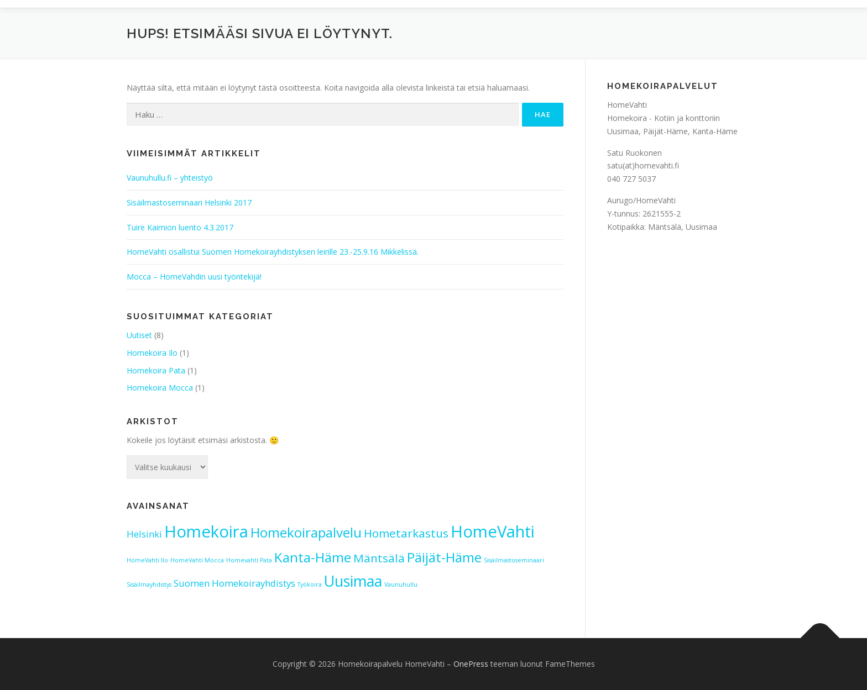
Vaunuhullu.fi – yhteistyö (170, 177)
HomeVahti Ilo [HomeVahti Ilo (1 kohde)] (147, 560)
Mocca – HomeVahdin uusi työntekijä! (194, 276)
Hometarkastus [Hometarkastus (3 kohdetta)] (406, 533)
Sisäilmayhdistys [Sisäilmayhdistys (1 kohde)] (149, 584)
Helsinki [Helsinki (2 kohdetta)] (144, 534)
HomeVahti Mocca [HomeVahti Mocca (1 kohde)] (197, 560)
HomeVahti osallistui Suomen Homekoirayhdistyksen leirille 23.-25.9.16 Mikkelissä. (273, 251)
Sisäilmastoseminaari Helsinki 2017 (189, 202)
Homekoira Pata (156, 370)
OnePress (470, 664)
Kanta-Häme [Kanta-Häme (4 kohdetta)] (312, 557)
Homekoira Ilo (152, 352)
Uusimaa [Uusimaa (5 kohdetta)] (353, 581)
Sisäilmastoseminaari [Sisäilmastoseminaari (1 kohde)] (514, 560)
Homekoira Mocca (160, 387)
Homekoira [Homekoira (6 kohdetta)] (206, 531)
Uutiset (139, 335)
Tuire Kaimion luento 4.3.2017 (180, 227)
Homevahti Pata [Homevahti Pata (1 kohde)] (249, 560)
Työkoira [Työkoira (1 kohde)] (309, 584)
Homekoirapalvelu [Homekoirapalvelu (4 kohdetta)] (306, 532)
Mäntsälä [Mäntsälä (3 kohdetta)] (379, 558)
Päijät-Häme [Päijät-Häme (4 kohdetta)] (444, 557)
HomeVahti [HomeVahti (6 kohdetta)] (493, 531)
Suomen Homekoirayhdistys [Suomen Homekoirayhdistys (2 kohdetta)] (234, 583)
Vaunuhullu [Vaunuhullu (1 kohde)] (400, 584)
